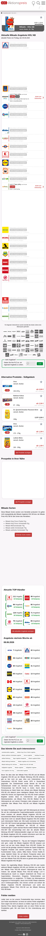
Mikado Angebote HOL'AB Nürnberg (27, 761)
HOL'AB (13, 13)
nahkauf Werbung (6, 758)
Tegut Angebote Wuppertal (19, 758)
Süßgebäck (41, 841)
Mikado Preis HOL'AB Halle (26, 764)
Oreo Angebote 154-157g (8, 770)
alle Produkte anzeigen (23, 452)
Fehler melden (23, 916)
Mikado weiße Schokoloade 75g (16, 528)
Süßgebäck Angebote (7, 767)
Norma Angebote (28, 755)
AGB (23, 927)
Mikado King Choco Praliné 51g (16, 521)
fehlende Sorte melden (23, 535)
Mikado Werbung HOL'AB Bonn (9, 764)
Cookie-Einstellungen (26, 930)
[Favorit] (41, 17)
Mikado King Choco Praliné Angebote (26, 752)
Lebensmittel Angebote (22, 770)
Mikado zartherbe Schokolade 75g (17, 530)
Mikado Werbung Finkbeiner (8, 761)
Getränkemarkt (7, 13)
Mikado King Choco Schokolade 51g (17, 523)
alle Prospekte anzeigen (23, 502)
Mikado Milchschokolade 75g (15, 526)
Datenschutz (27, 927)
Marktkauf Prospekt (39, 755)
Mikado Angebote (19, 767)
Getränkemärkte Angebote (8, 752)
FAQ (20, 930)
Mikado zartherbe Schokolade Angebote (11, 755)
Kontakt (16, 930)
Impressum (18, 927)
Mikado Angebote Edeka (34, 758)
